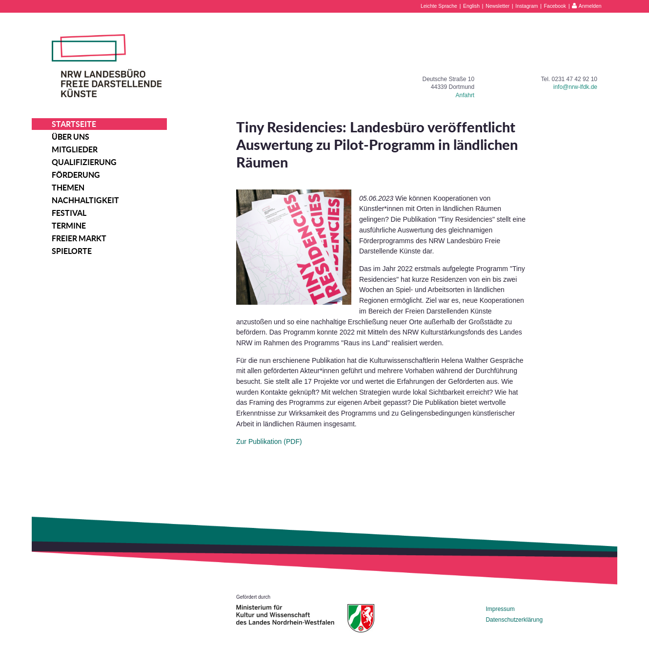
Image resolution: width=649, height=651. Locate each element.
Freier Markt (79, 238)
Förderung (76, 174)
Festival (69, 213)
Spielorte (72, 251)
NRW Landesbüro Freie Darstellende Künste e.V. (107, 65)
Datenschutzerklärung (514, 619)
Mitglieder (75, 149)
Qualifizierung (84, 162)
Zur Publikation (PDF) (269, 441)
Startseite (74, 124)
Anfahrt (465, 95)
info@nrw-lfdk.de (575, 87)
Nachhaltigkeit (85, 200)
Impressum (500, 609)
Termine (69, 225)
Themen (68, 187)
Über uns (70, 136)
